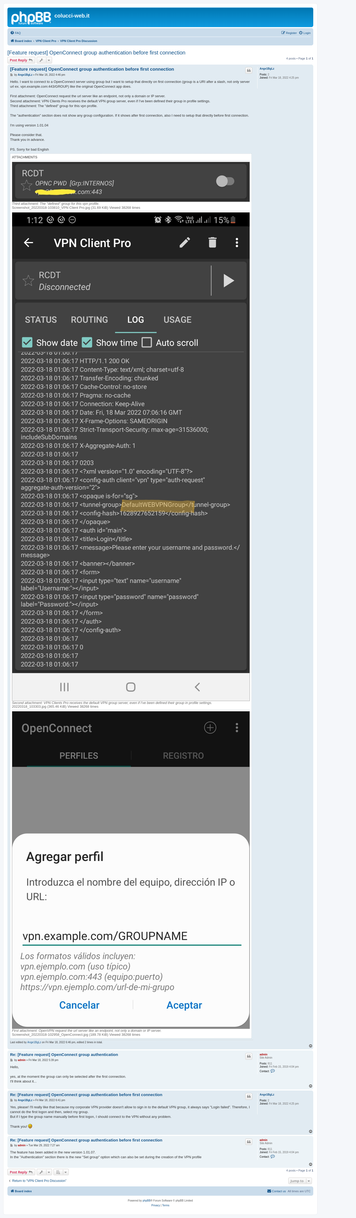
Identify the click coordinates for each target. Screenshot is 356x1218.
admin (263, 1054)
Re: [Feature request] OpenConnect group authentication (64, 1054)
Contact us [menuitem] (276, 1191)
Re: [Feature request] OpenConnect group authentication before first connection (86, 1094)
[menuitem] (15, 33)
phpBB (147, 1200)
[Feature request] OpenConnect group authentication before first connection (96, 53)
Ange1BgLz (267, 68)
